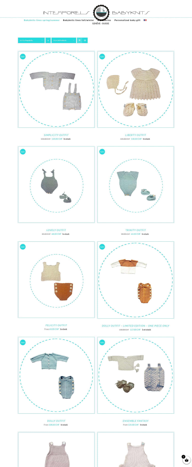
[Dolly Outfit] (56, 339)
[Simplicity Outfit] (56, 53)
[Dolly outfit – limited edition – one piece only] (136, 243)
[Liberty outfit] (136, 53)
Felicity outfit (56, 325)
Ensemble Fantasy (136, 420)
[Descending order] (48, 40)
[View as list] (84, 40)
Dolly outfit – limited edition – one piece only (135, 325)
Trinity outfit (135, 230)
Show (59, 40)
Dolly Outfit (56, 420)
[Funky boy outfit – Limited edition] (56, 434)
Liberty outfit (135, 135)
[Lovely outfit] (56, 148)
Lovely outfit (56, 230)
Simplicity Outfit (56, 135)
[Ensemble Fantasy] (136, 339)
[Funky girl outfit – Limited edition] (136, 434)
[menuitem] (145, 20)
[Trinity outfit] (136, 148)
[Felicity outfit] (56, 243)
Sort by (26, 40)
